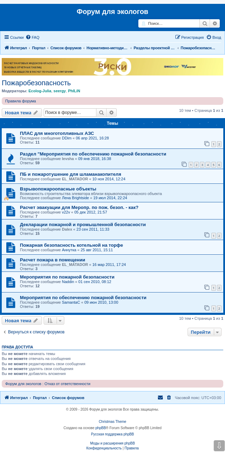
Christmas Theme (112, 422)
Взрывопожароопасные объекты (58, 189)
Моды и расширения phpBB (112, 443)
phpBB (100, 428)
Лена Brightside (75, 198)
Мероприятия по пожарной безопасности (67, 277)
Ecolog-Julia (39, 91)
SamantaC (71, 302)
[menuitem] (32, 37)
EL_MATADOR (75, 179)
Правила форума (20, 101)
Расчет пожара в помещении (52, 259)
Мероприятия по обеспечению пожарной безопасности (83, 297)
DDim (67, 138)
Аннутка (69, 250)
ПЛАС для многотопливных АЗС (57, 133)
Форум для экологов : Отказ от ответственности (47, 384)
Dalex (67, 229)
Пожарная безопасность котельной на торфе (71, 245)
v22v (66, 212)
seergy (59, 91)
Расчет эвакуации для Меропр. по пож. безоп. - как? (79, 207)
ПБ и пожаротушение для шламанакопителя (70, 174)
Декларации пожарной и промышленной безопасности (83, 224)
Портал (38, 48)
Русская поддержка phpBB (112, 434)
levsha (68, 159)
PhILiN (74, 91)
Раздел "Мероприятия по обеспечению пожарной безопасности (93, 154)
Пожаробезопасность (36, 83)
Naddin (68, 282)
